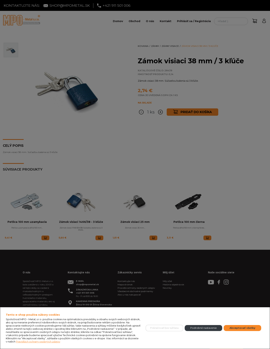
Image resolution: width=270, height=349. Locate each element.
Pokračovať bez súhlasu (164, 327)
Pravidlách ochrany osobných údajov (38, 341)
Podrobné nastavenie (203, 327)
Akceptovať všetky (242, 327)
